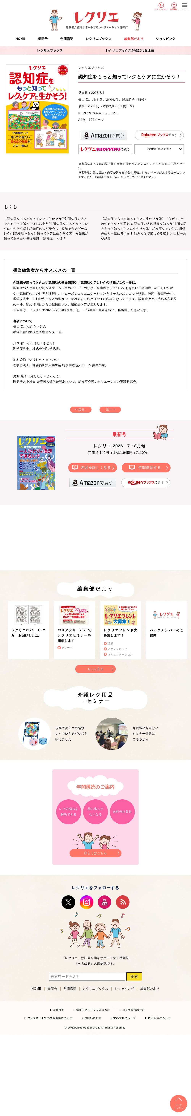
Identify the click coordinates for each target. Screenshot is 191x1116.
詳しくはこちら (95, 852)
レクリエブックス (98, 38)
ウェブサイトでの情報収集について (50, 1018)
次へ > (111, 409)
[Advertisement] (63, 537)
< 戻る (80, 409)
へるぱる (84, 963)
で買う (159, 135)
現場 (110, 643)
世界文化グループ (124, 1018)
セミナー (67, 647)
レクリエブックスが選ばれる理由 (130, 50)
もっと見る (95, 669)
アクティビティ (117, 649)
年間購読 (174, 9)
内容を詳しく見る (96, 468)
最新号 (43, 38)
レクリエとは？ (161, 9)
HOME (20, 38)
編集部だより (133, 38)
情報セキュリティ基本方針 (93, 1010)
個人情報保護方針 (133, 1010)
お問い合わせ (92, 1018)
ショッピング (165, 38)
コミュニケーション (120, 654)
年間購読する (149, 468)
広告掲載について (159, 1018)
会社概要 (58, 1010)
